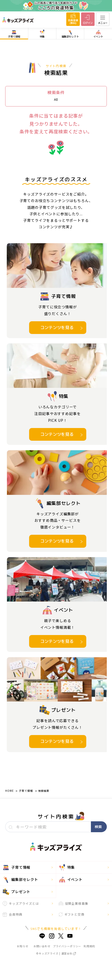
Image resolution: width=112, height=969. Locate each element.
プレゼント (16, 891)
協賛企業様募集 (73, 903)
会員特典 (12, 914)
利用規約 (89, 946)
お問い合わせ (42, 946)
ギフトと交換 (71, 914)
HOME (9, 791)
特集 (67, 867)
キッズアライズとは (21, 903)
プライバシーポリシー (67, 946)
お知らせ (22, 946)
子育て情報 (26, 791)
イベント (71, 879)
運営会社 (68, 953)
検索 (98, 826)
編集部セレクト (20, 879)
